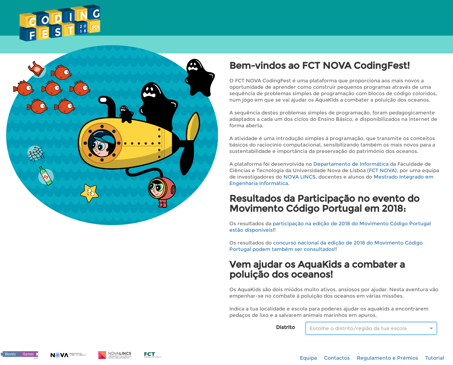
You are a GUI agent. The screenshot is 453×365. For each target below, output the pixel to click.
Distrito (285, 327)
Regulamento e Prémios (387, 358)
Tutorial (434, 358)
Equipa (308, 358)
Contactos (337, 358)
